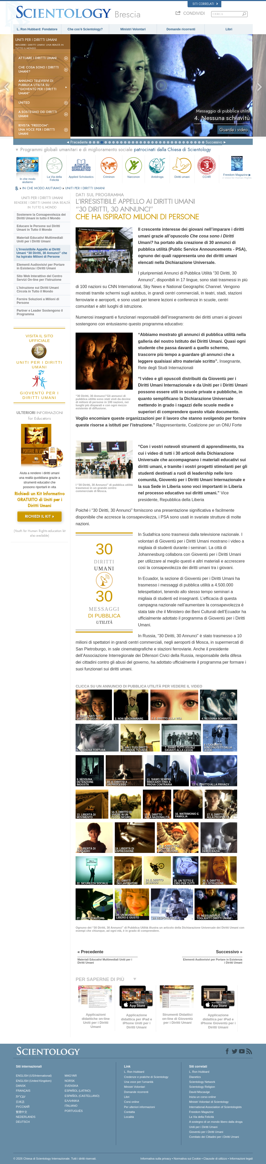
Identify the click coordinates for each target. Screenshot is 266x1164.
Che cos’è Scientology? (85, 29)
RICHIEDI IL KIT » (39, 516)
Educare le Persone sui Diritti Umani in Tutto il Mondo (38, 228)
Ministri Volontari (132, 29)
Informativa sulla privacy (156, 1158)
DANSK (21, 1085)
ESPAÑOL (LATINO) (78, 1090)
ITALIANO (71, 1105)
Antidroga (157, 167)
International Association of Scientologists (215, 1107)
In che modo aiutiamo (28, 179)
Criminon (109, 167)
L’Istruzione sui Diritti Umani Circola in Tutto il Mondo (38, 289)
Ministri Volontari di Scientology (209, 1101)
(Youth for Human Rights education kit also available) (39, 533)
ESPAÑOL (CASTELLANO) (82, 1095)
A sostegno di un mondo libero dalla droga (215, 1121)
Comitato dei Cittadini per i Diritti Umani (214, 1136)
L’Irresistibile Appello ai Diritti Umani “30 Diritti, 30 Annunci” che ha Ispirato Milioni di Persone (41, 253)
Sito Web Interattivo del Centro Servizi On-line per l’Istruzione (39, 278)
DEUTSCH (23, 1121)
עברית (20, 1096)
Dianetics (195, 1076)
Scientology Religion (202, 1086)
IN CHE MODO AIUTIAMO (42, 188)
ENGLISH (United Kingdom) (33, 1080)
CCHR (207, 167)
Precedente (79, 142)
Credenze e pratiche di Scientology (146, 1076)
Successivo (214, 142)
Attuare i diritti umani (37, 58)
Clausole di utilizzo (215, 1158)
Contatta (129, 1111)
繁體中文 (21, 1111)
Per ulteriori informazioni (139, 1107)
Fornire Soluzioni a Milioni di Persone (38, 301)
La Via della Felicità (54, 168)
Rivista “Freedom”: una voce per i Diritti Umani (36, 129)
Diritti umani (182, 167)
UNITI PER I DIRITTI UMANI (85, 188)
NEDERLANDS (25, 1116)
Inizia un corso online (202, 1096)
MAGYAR (71, 1075)
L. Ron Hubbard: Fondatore (37, 29)
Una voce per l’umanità (138, 1081)
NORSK (70, 1080)
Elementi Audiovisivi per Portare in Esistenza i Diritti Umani (40, 266)
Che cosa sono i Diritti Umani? (38, 69)
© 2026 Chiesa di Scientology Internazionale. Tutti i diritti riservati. (54, 1158)
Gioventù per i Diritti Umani (206, 1131)
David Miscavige (199, 1091)
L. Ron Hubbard (134, 1071)
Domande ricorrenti (181, 29)
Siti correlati (205, 4)
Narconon (133, 167)
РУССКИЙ (22, 1106)
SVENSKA (71, 1085)
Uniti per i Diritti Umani (203, 1126)
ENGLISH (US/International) (34, 1075)
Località (129, 1116)
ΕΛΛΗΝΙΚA (72, 1100)
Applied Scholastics (81, 167)
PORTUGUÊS (74, 1110)
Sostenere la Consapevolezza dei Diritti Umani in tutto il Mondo (41, 216)
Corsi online (131, 1101)
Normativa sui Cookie (187, 1158)
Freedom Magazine (237, 176)
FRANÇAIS (23, 1090)
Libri (228, 29)
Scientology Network (202, 1081)
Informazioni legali (241, 1158)
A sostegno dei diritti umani (37, 114)
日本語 (20, 1101)
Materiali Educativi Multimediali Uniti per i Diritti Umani (40, 239)
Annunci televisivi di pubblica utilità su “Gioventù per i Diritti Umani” (37, 87)
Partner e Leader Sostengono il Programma (40, 312)
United (24, 102)
